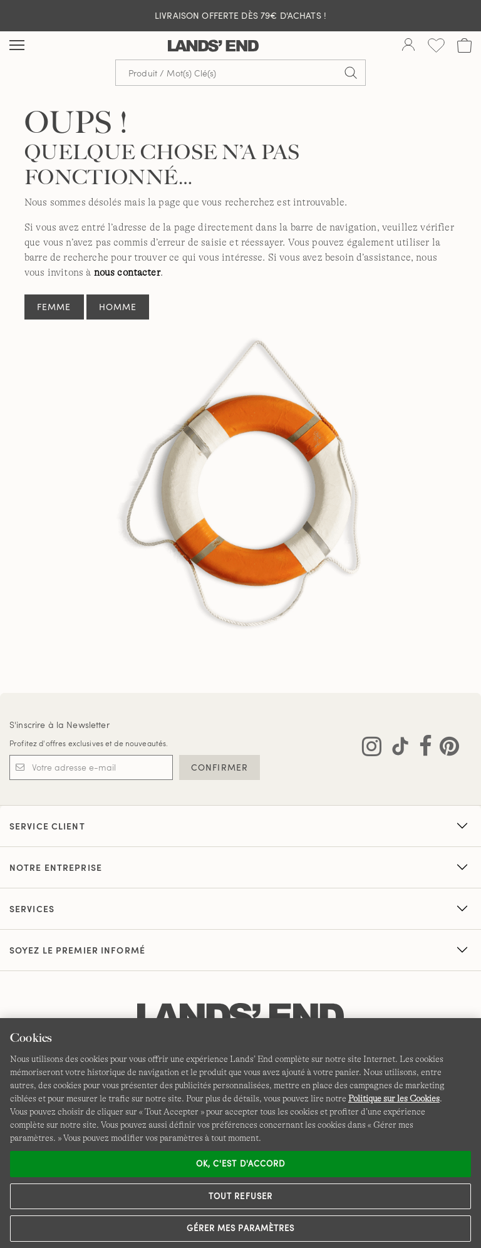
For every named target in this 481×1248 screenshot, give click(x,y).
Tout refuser (240, 1196)
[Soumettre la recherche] (351, 73)
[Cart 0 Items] (464, 45)
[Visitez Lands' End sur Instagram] (371, 748)
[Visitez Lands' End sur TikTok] (396, 748)
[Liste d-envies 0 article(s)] (436, 45)
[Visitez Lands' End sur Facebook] (421, 748)
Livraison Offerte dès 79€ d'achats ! (240, 15)
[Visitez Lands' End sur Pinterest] (445, 748)
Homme (118, 307)
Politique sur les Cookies (394, 1098)
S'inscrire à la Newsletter (59, 725)
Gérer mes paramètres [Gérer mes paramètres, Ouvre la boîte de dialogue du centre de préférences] (240, 1228)
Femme (54, 307)
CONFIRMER (219, 767)
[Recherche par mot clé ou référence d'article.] (240, 73)
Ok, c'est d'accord (240, 1163)
